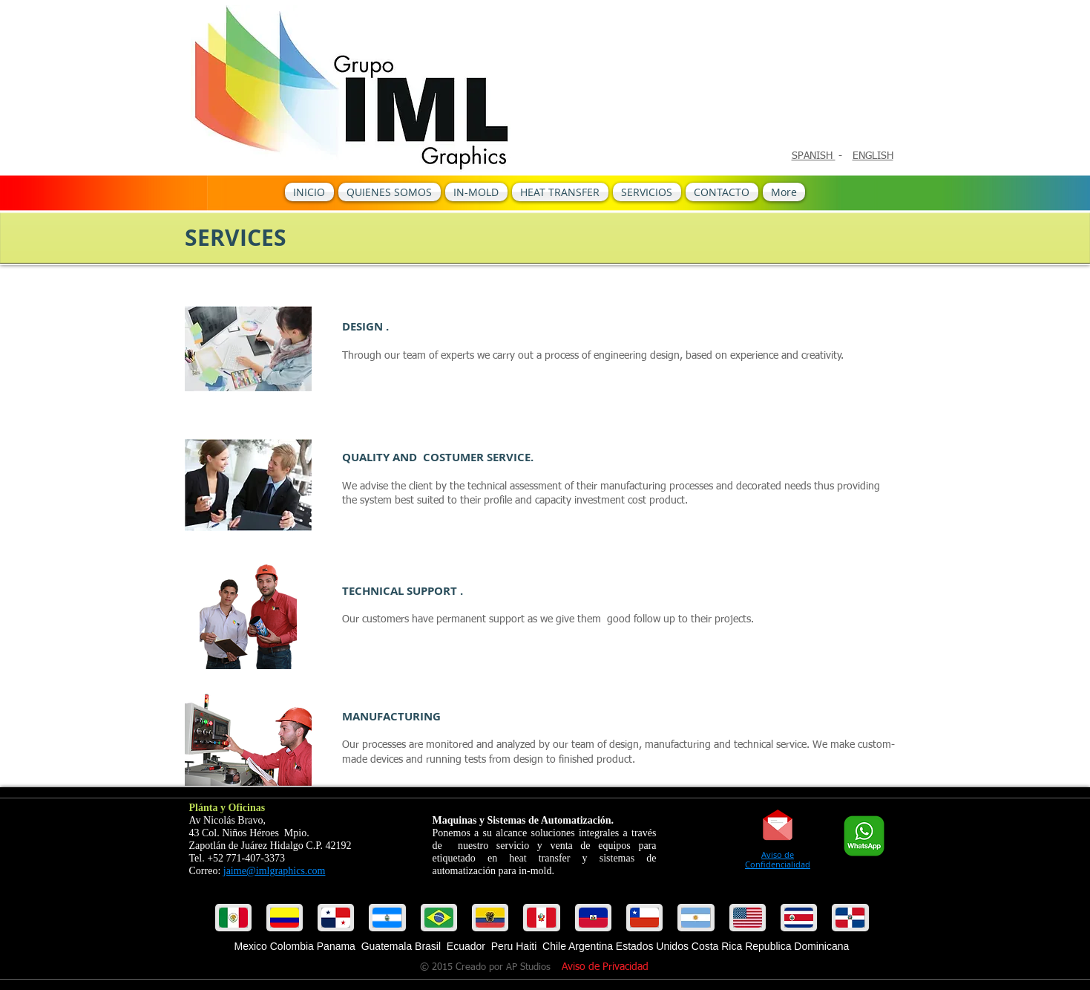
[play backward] (233, 917)
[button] (284, 917)
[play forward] (856, 917)
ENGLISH (873, 156)
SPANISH (813, 156)
